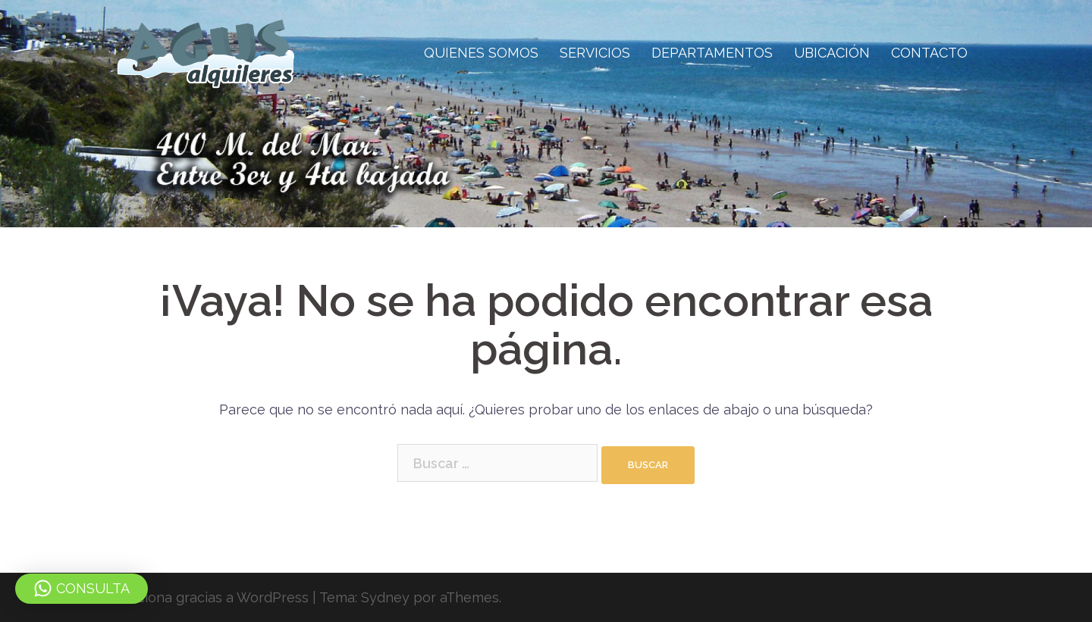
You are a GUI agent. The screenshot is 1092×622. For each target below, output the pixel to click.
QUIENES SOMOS (481, 53)
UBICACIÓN (832, 53)
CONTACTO (929, 53)
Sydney (385, 597)
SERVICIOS (595, 53)
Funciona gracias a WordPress (211, 597)
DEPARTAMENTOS (712, 53)
